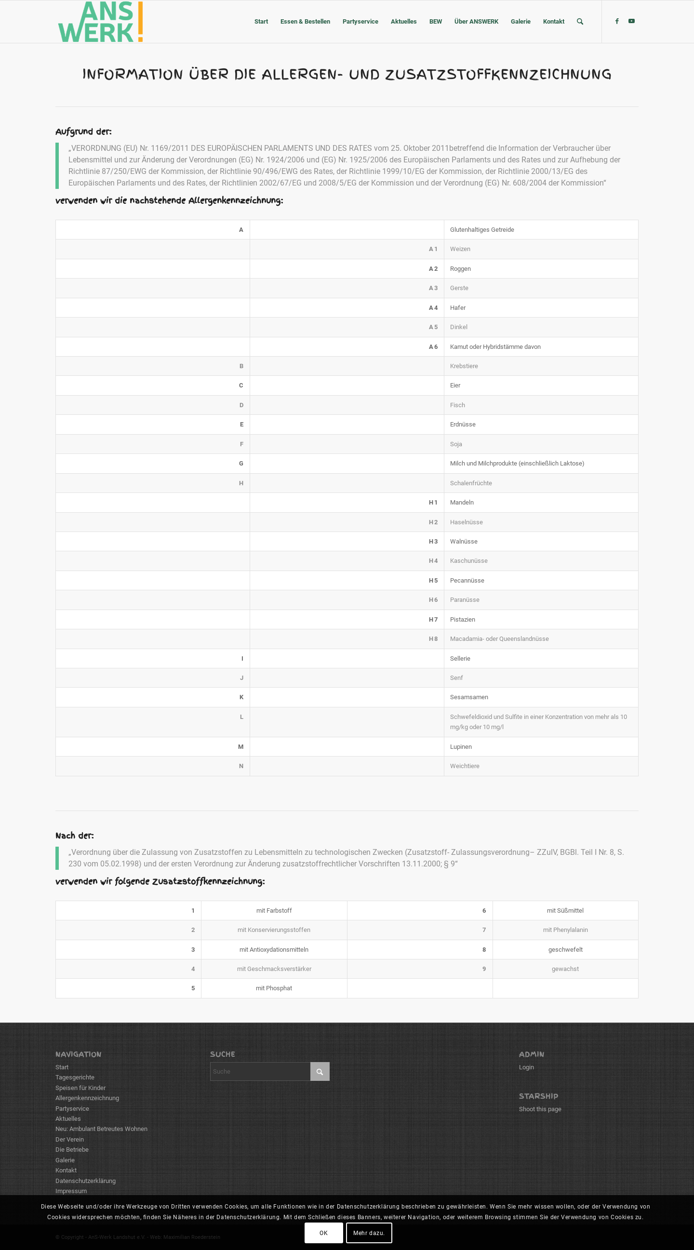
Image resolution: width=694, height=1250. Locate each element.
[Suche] (580, 21)
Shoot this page (540, 1109)
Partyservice (72, 1108)
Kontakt (66, 1170)
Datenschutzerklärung (85, 1180)
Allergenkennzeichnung (87, 1098)
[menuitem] (261, 21)
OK (324, 1233)
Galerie (65, 1160)
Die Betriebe (72, 1149)
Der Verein (69, 1139)
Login (526, 1067)
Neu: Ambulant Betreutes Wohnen (101, 1128)
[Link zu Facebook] (617, 21)
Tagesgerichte (74, 1077)
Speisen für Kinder (80, 1087)
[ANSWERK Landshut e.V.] (99, 21)
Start (61, 1067)
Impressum (71, 1191)
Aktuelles (68, 1118)
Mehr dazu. (369, 1233)
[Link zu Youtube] (631, 21)
